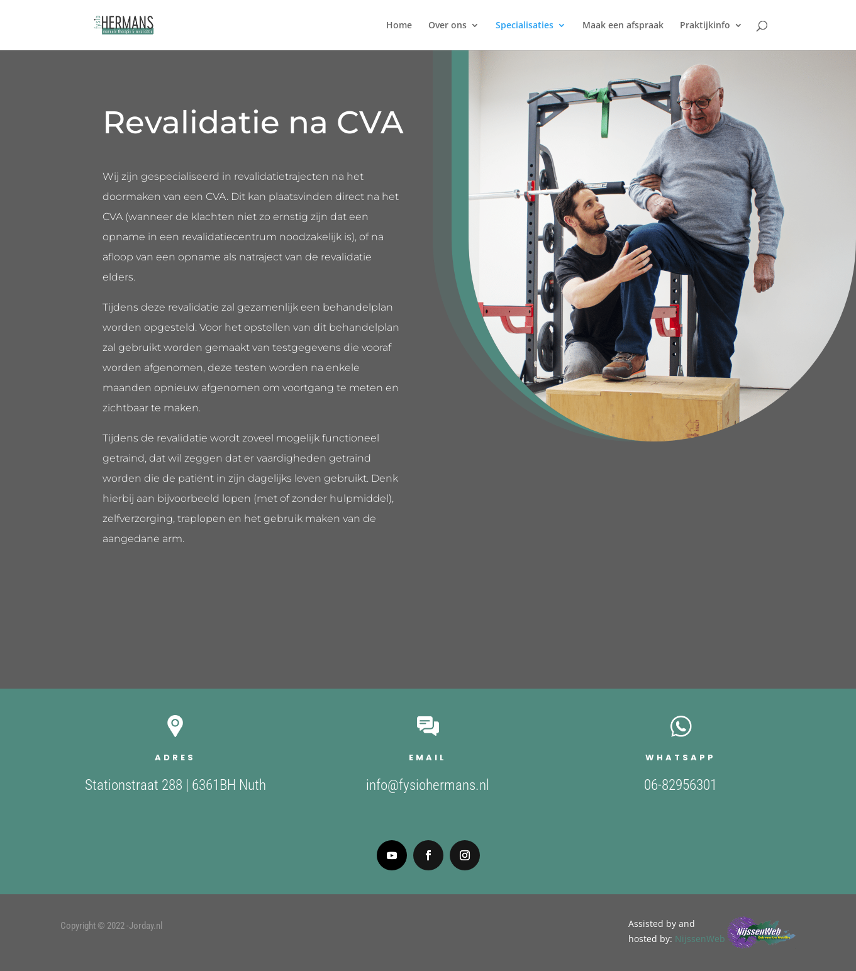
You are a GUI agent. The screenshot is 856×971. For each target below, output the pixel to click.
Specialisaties (524, 26)
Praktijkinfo (705, 26)
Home (399, 26)
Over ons (447, 26)
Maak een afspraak (623, 26)
